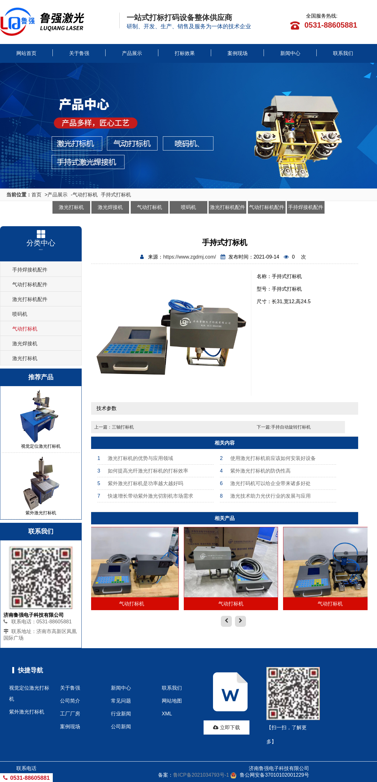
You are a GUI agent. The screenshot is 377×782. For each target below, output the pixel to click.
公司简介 (70, 700)
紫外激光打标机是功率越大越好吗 (140, 483)
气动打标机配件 (266, 207)
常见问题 (121, 700)
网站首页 (26, 53)
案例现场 (237, 53)
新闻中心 (290, 53)
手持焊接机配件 (305, 207)
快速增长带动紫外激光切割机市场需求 (145, 496)
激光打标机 (71, 207)
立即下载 (226, 727)
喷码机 (188, 207)
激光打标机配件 (227, 207)
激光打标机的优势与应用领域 (135, 458)
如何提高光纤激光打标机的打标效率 (142, 470)
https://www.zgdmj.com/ (189, 257)
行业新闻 (121, 713)
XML (167, 713)
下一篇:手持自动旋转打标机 (284, 426)
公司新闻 (121, 726)
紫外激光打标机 (26, 711)
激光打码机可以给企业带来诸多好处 (265, 483)
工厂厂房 (70, 713)
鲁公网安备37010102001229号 (269, 775)
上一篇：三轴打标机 (114, 426)
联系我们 (343, 53)
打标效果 (185, 53)
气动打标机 (85, 194)
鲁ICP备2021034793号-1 (201, 775)
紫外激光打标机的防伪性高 (255, 470)
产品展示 (132, 53)
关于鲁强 (79, 53)
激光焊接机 (110, 207)
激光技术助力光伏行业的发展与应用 (265, 496)
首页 (36, 194)
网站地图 (172, 700)
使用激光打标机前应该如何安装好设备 (268, 458)
